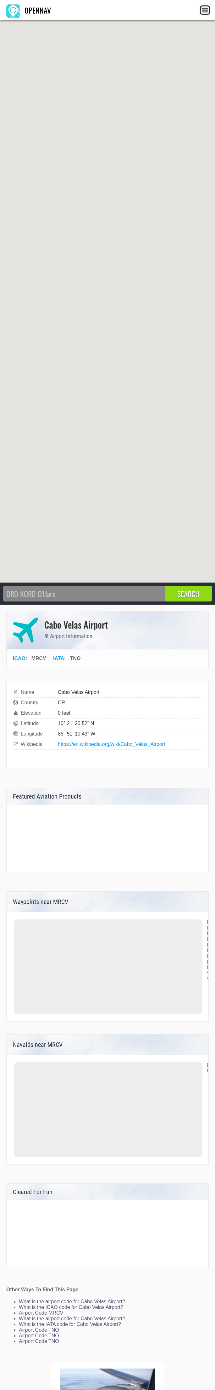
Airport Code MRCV (41, 1313)
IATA (58, 658)
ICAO (19, 658)
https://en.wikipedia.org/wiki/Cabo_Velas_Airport (111, 744)
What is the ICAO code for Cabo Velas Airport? (71, 1307)
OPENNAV (28, 10)
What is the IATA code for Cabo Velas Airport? (70, 1324)
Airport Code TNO (39, 1330)
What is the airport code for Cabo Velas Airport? (72, 1301)
